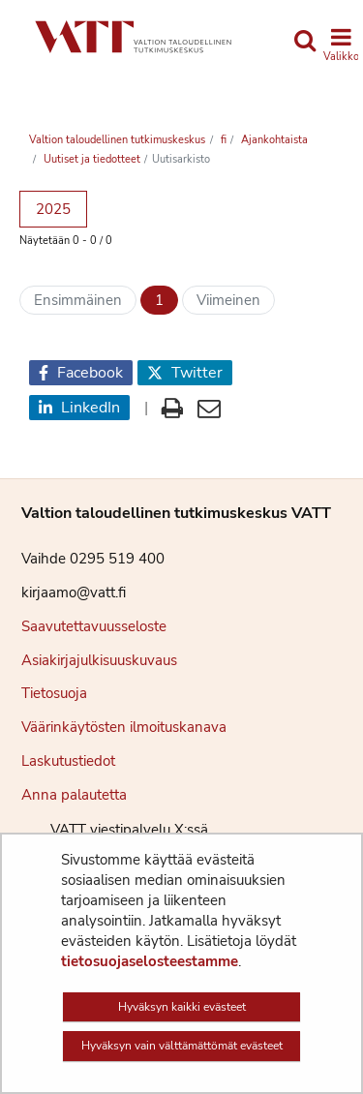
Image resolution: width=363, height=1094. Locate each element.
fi (222, 140)
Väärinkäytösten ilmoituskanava (124, 727)
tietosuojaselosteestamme (149, 961)
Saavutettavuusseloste (93, 626)
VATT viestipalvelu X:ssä (114, 829)
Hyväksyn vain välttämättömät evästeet (182, 1045)
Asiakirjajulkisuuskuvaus (99, 660)
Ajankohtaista (273, 140)
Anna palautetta (74, 795)
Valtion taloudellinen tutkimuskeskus (117, 140)
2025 (53, 209)
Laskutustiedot (68, 761)
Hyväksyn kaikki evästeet (182, 1007)
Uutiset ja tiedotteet (90, 159)
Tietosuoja (54, 693)
